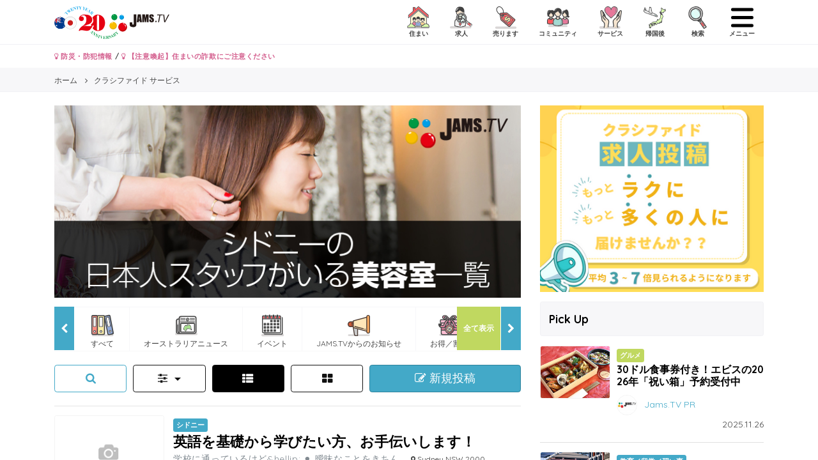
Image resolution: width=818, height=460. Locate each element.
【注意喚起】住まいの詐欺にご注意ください (198, 56)
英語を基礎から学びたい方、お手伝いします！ (324, 441)
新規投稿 (445, 378)
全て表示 (478, 328)
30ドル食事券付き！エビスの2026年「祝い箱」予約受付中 (690, 375)
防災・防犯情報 (83, 56)
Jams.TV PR (669, 404)
